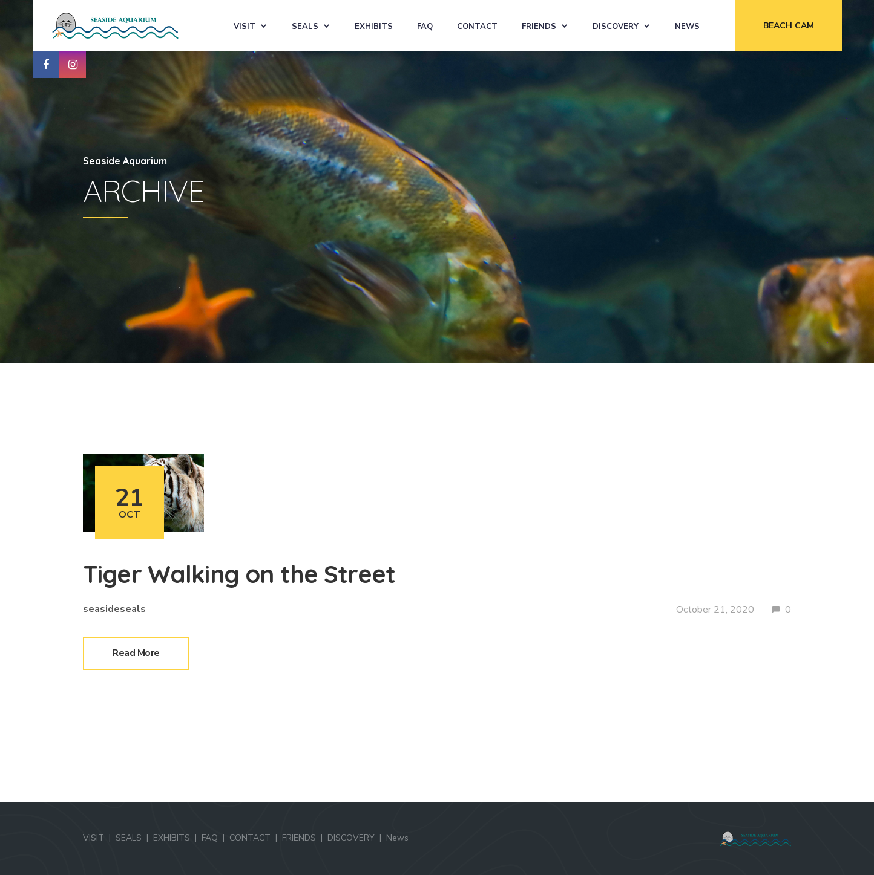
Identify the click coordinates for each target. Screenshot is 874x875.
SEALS (305, 26)
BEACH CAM (788, 25)
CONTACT (477, 26)
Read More (136, 653)
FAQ (425, 26)
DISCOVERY (616, 26)
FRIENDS (539, 26)
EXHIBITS (374, 26)
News (687, 26)
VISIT (244, 26)
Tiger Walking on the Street (239, 574)
